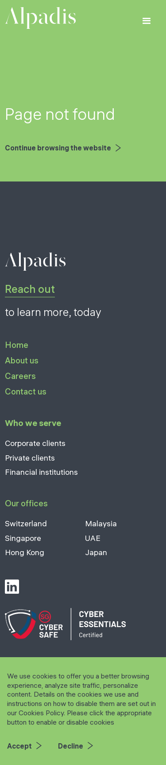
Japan (96, 552)
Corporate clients (35, 443)
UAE (92, 538)
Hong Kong (24, 552)
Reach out (30, 289)
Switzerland (26, 523)
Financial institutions (41, 472)
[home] (40, 18)
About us (22, 360)
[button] (146, 21)
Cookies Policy (41, 712)
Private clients (30, 457)
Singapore (23, 538)
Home (16, 345)
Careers (20, 376)
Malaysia (101, 523)
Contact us (25, 391)
